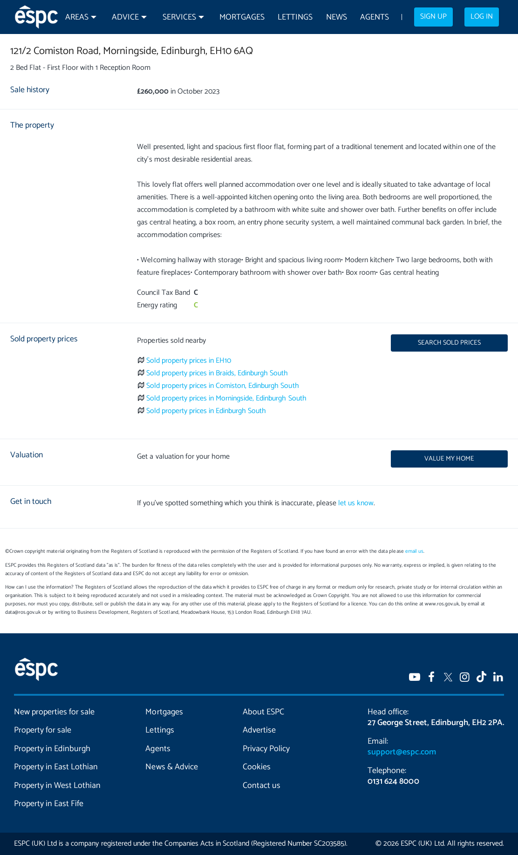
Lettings (295, 17)
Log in (481, 17)
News (336, 17)
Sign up (433, 17)
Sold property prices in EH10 (189, 360)
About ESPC (263, 712)
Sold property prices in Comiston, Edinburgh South (222, 386)
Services (179, 17)
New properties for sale (54, 712)
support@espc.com (402, 752)
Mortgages (242, 17)
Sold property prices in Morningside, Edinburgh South (226, 398)
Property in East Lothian (56, 767)
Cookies (257, 767)
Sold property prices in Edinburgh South (206, 411)
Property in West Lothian (57, 786)
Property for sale (42, 730)
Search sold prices (449, 342)
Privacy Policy (266, 749)
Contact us (261, 786)
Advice (125, 17)
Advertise (259, 730)
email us (414, 551)
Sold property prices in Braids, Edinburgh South (217, 373)
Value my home (449, 458)
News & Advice (171, 767)
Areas (77, 17)
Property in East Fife (48, 804)
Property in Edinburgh (52, 749)
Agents (374, 17)
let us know (356, 503)
